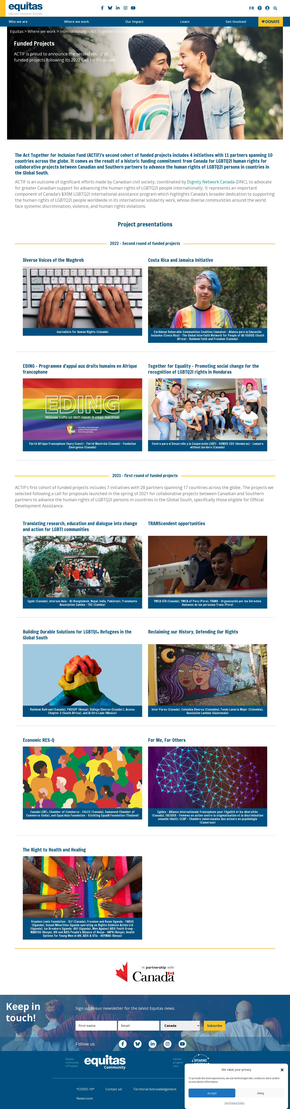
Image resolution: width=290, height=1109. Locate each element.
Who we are (18, 21)
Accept (212, 1093)
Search (275, 8)
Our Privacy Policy (234, 1103)
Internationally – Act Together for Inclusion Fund (104, 31)
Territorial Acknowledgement (154, 1089)
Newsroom (84, 1098)
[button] (282, 1070)
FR (251, 8)
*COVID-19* (85, 1089)
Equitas (16, 31)
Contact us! (114, 1089)
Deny (260, 1093)
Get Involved (236, 21)
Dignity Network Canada (211, 182)
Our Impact (134, 21)
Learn (184, 21)
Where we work (76, 21)
